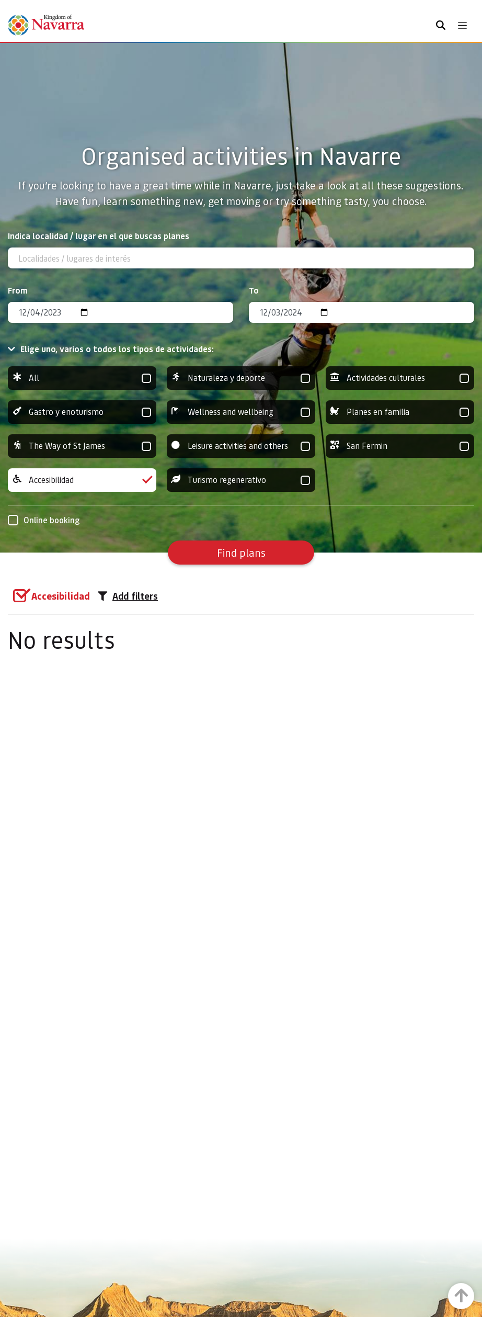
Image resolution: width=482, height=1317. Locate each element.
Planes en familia (400, 412)
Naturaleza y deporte (241, 378)
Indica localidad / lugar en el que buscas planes (98, 235)
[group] (82, 378)
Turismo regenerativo (241, 480)
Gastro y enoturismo (82, 412)
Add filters (128, 596)
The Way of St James (82, 446)
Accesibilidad (82, 480)
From (18, 290)
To (254, 290)
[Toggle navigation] (462, 25)
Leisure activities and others (241, 446)
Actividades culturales (400, 378)
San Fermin (400, 446)
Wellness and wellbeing (241, 412)
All (82, 378)
